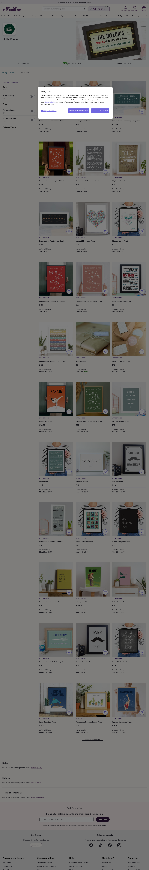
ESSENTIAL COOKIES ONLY (78, 110)
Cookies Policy (50, 102)
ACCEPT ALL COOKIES (100, 110)
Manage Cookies (49, 111)
